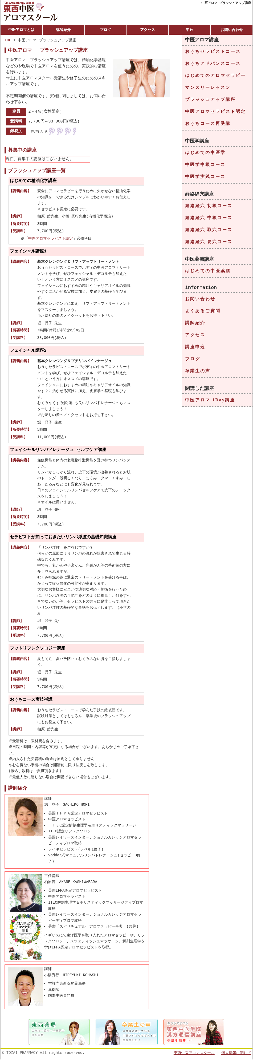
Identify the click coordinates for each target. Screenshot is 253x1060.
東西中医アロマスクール (194, 1053)
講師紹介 (63, 29)
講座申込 (195, 349)
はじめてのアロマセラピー (215, 75)
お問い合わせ (232, 29)
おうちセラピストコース (213, 51)
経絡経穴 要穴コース (208, 242)
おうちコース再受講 (208, 123)
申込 (189, 29)
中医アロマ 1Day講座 (210, 402)
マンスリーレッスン (208, 87)
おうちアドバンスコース (213, 63)
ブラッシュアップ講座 (210, 99)
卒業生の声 (197, 373)
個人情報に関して (236, 1053)
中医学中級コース (205, 165)
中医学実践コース (205, 177)
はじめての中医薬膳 (208, 272)
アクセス (147, 29)
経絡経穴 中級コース (208, 218)
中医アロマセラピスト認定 (50, 238)
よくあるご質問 (203, 313)
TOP (8, 40)
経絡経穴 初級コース (208, 206)
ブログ (105, 29)
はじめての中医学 (205, 153)
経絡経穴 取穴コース (208, 230)
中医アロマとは (21, 29)
